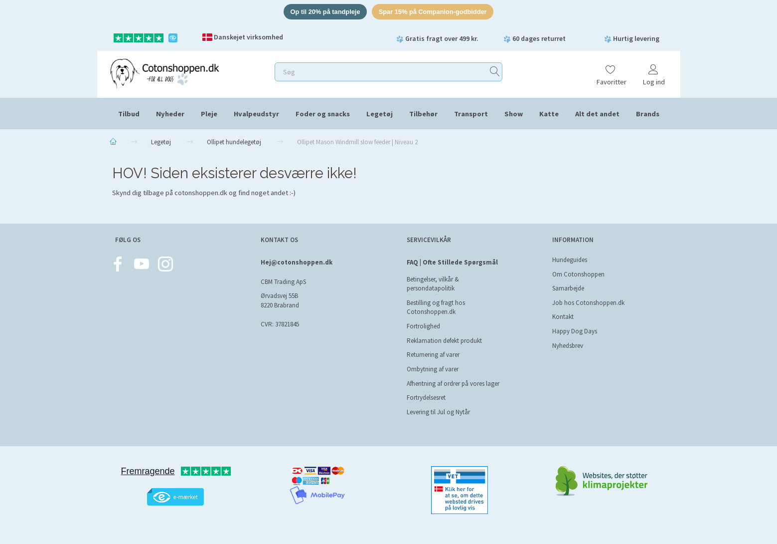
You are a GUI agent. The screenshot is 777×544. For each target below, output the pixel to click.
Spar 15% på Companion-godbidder (433, 11)
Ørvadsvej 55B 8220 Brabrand (280, 300)
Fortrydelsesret (426, 397)
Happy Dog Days (574, 331)
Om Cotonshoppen (578, 274)
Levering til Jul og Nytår (438, 412)
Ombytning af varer (433, 369)
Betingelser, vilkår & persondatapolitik (433, 284)
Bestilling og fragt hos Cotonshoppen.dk (436, 307)
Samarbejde (568, 288)
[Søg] (495, 72)
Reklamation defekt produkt (444, 340)
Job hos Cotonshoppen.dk (588, 302)
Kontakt (563, 316)
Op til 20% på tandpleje (324, 11)
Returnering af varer (433, 354)
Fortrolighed (423, 326)
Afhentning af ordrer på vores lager (453, 383)
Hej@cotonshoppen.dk (296, 262)
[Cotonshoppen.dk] (164, 72)
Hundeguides (569, 260)
